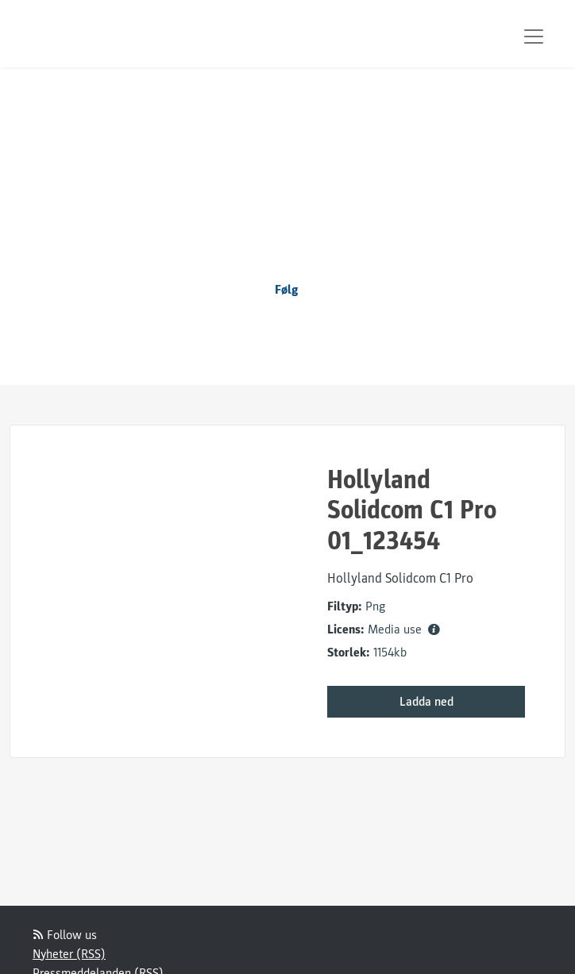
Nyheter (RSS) (69, 954)
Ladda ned (426, 702)
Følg (287, 290)
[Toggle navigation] (533, 36)
